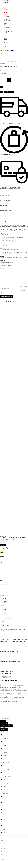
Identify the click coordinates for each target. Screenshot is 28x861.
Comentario (3, 268)
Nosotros (2, 592)
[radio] (9, 80)
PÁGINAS (2, 564)
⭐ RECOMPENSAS (4, 552)
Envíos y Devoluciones (4, 584)
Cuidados (2, 248)
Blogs (1, 580)
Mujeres (1, 571)
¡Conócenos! (2, 70)
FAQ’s (1, 562)
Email (1, 542)
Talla (3, 80)
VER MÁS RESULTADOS (6, 725)
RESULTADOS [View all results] (4, 723)
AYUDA (1, 583)
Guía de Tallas (3, 590)
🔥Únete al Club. (3, 50)
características (3, 233)
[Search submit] (3, 721)
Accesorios (2, 574)
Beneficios (2, 556)
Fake (1, 222)
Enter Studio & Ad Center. (6, 630)
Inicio (1, 566)
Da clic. (19, 688)
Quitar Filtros (4, 729)
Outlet (1, 577)
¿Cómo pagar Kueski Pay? (9, 680)
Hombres (2, 569)
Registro (1, 553)
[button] (14, 222)
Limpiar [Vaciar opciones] (8, 83)
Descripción (2, 223)
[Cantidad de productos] (6, 89)
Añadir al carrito (8, 91)
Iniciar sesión (2, 559)
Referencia (2, 256)
